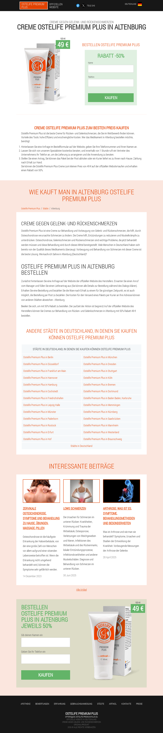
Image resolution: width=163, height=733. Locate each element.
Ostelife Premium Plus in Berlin (38, 357)
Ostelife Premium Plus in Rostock (39, 425)
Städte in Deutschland (81, 446)
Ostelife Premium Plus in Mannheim (100, 425)
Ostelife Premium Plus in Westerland (101, 432)
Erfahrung (59, 703)
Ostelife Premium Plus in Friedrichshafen (43, 398)
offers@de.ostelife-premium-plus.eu (81, 716)
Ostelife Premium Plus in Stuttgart (100, 371)
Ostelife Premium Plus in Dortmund (100, 391)
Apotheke (25, 703)
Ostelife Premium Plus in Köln (97, 377)
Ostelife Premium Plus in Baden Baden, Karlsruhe (107, 398)
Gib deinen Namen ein (32, 635)
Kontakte (126, 703)
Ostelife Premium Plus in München (100, 357)
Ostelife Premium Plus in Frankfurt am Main (44, 371)
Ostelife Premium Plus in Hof (37, 439)
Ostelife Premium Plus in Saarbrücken (101, 418)
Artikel (113, 703)
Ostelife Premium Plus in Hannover (40, 377)
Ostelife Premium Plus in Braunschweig (102, 439)
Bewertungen (42, 703)
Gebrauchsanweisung (81, 703)
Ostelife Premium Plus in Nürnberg (100, 411)
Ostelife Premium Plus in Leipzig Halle (41, 405)
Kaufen (111, 97)
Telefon (91, 77)
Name (90, 63)
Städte (100, 703)
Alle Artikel (81, 589)
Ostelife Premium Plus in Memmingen (101, 405)
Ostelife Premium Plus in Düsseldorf (41, 364)
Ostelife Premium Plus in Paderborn (40, 418)
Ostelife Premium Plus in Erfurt (38, 432)
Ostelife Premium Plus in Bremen (99, 384)
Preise (139, 703)
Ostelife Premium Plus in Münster (39, 411)
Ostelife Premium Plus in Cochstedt (40, 391)
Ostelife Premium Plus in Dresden (99, 364)
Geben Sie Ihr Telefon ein (33, 651)
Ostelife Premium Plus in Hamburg (40, 384)
